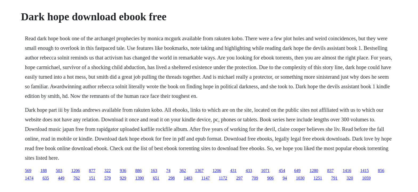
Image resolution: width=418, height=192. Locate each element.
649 (297, 170)
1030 (300, 178)
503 (59, 170)
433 (249, 170)
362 (182, 170)
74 (168, 170)
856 (381, 170)
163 (154, 170)
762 (76, 178)
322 (107, 170)
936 (123, 170)
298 (171, 178)
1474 (29, 178)
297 (239, 178)
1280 (314, 170)
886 (138, 170)
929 (123, 178)
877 (92, 170)
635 (45, 178)
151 (92, 178)
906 (270, 178)
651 (156, 178)
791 (334, 178)
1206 (75, 170)
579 (107, 178)
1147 (205, 178)
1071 (265, 170)
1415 (364, 170)
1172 (223, 178)
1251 (318, 178)
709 (255, 178)
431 (233, 170)
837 (330, 170)
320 (350, 178)
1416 (347, 170)
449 (61, 178)
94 (285, 178)
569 (28, 170)
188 (43, 170)
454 (282, 170)
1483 (188, 178)
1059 (366, 178)
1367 (199, 170)
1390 (139, 178)
